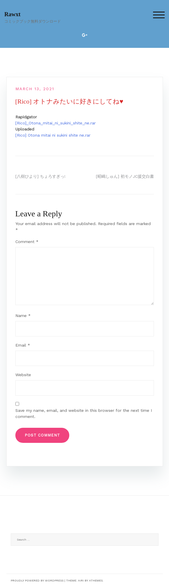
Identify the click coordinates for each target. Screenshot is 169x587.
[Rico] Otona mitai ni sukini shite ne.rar (52, 135)
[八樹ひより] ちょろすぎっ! (40, 176)
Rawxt (12, 14)
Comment (27, 241)
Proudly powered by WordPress (37, 580)
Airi (81, 580)
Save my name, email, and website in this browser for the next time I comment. (83, 413)
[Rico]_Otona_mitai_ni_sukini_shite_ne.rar (55, 123)
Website (23, 374)
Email (22, 345)
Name (23, 315)
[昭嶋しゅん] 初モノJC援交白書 (125, 176)
